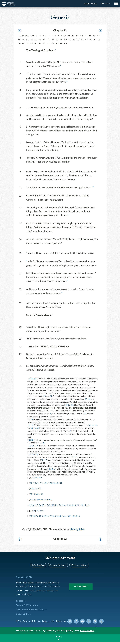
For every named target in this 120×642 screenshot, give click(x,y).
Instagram (95, 621)
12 (73, 36)
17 (94, 36)
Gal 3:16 (76, 516)
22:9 (31, 419)
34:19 (33, 428)
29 (61, 40)
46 (48, 44)
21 (27, 40)
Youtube (83, 621)
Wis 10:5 (40, 494)
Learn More (81, 586)
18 (98, 36)
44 (40, 44)
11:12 (86, 505)
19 (19, 40)
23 (36, 40)
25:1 (51, 469)
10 (65, 36)
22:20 (31, 454)
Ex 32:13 (50, 505)
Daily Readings (38, 565)
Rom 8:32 (40, 499)
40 (23, 44)
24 (40, 40)
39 (19, 44)
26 (48, 40)
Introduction (26, 36)
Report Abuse (89, 4)
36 (91, 40)
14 (81, 36)
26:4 (52, 516)
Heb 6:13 (76, 505)
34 (82, 40)
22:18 (32, 516)
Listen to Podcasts (58, 565)
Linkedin (89, 621)
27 (53, 40)
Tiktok (101, 621)
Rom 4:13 (67, 505)
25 (44, 40)
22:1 (31, 378)
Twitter (70, 621)
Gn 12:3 (39, 516)
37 (95, 40)
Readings (105, 4)
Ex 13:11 (93, 425)
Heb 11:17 (57, 483)
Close (59, 637)
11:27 (73, 457)
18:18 (46, 516)
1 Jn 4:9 (48, 499)
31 (69, 40)
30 (65, 40)
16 (90, 36)
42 (31, 44)
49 (61, 44)
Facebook (76, 621)
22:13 (31, 425)
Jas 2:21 (38, 488)
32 (74, 40)
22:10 (32, 494)
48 (57, 44)
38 (99, 40)
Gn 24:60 (40, 510)
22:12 (32, 499)
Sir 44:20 (39, 477)
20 (23, 40)
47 (53, 44)
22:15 (31, 445)
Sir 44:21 (59, 516)
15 (86, 36)
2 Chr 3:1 (70, 405)
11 (69, 36)
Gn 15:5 (42, 505)
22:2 (32, 483)
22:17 (32, 510)
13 (77, 36)
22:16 (31, 505)
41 (27, 44)
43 (36, 44)
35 (86, 40)
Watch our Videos (79, 565)
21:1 (43, 460)
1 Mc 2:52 (48, 483)
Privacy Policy (78, 529)
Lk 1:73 (58, 505)
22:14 (31, 440)
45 (44, 44)
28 (57, 40)
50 (65, 44)
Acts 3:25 (67, 516)
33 (78, 40)
